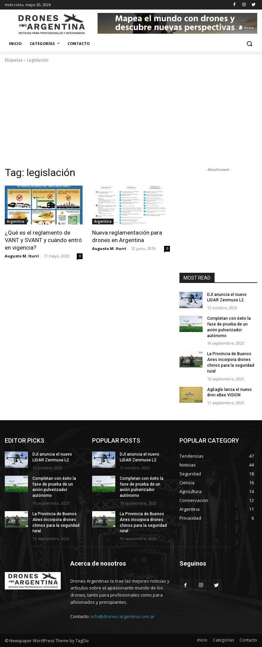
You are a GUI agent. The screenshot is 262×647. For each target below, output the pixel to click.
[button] (249, 44)
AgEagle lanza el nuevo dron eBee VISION (229, 392)
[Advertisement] (131, 114)
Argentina (15, 221)
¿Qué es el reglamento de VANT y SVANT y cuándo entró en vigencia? (43, 240)
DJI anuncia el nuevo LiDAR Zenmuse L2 (227, 297)
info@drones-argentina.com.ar (123, 616)
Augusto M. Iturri (22, 255)
